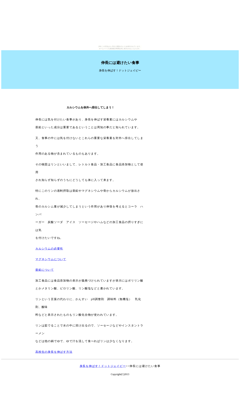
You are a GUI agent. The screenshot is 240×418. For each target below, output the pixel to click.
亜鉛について (44, 269)
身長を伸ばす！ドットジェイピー (103, 366)
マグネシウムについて (50, 259)
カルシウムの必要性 (49, 248)
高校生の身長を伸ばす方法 (53, 351)
